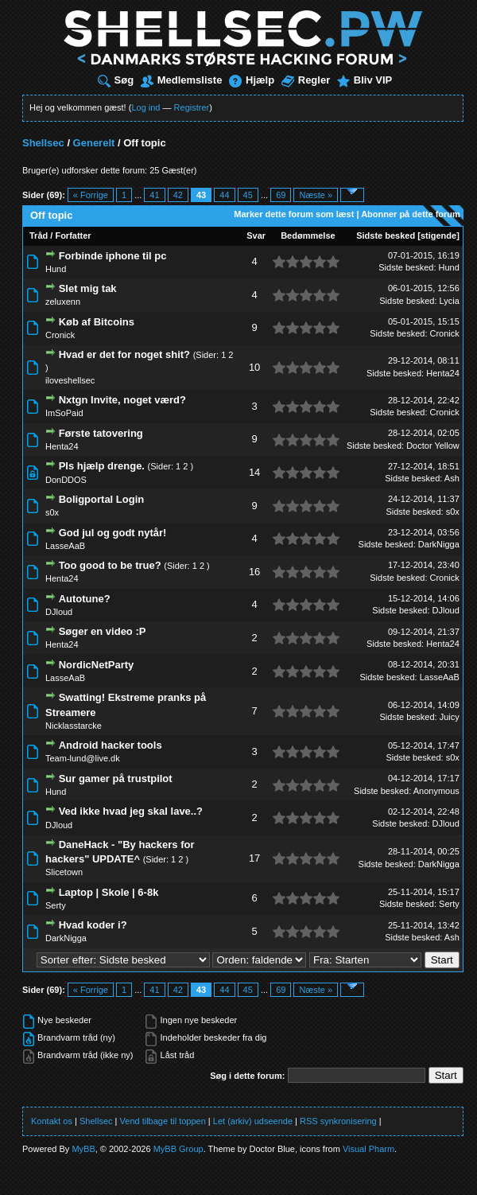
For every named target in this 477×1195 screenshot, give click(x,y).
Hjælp (251, 80)
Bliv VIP (364, 80)
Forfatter (73, 235)
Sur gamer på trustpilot (116, 778)
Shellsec (43, 143)
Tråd (38, 235)
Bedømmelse (308, 235)
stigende (438, 235)
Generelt (94, 143)
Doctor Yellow (433, 445)
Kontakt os (51, 1121)
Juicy (450, 717)
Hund (55, 269)
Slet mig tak (88, 288)
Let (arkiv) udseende (253, 1121)
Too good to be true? (110, 565)
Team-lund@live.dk (82, 758)
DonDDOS (66, 480)
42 (178, 195)
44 (224, 195)
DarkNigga (439, 544)
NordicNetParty (96, 665)
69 (280, 195)
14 (254, 472)
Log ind (145, 107)
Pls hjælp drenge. (102, 466)
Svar (256, 235)
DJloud (58, 612)
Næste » (315, 195)
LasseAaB (65, 546)
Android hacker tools (110, 745)
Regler (305, 80)
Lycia (450, 301)
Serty (55, 905)
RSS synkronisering (338, 1121)
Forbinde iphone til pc (113, 256)
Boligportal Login (102, 499)
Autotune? (85, 599)
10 (254, 367)
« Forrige (90, 195)
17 (254, 858)
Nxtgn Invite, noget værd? (122, 400)
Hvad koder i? (93, 925)
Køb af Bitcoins (96, 322)
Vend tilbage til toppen (163, 1121)
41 (154, 195)
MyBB (83, 1149)
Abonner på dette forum (410, 214)
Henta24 (443, 373)
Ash (452, 478)
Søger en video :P (102, 631)
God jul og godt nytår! (113, 533)
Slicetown (64, 872)
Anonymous (436, 791)
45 (248, 195)
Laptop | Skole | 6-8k (109, 892)
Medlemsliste (182, 80)
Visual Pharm (368, 1149)
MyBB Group (178, 1149)
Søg (116, 80)
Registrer (192, 107)
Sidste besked (385, 235)
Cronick (60, 335)
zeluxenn (62, 301)
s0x (52, 512)
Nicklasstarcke (73, 725)
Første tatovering (101, 433)
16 (254, 572)
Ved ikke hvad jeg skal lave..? (131, 811)
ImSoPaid (64, 413)
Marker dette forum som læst (294, 214)
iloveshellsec (70, 380)
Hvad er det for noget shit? (124, 354)
